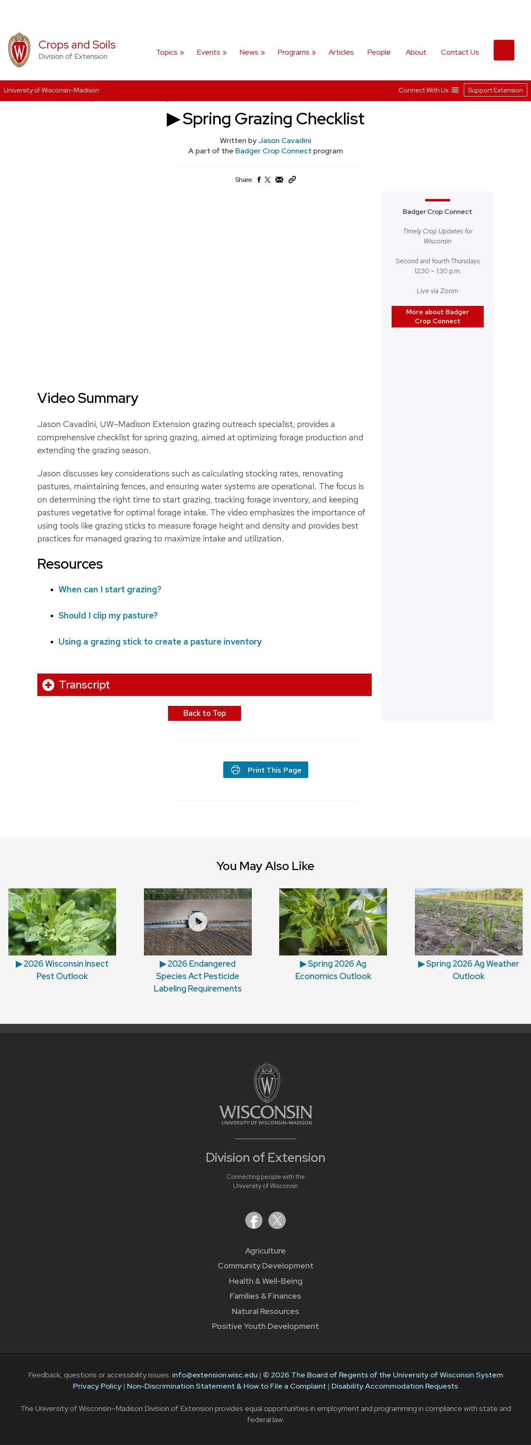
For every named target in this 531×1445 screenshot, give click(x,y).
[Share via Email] (279, 181)
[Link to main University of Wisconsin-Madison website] (265, 1122)
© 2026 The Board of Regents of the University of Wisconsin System (383, 1375)
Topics (167, 52)
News (248, 52)
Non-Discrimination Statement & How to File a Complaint (226, 1386)
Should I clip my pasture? (108, 615)
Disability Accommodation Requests (394, 1386)
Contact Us (460, 52)
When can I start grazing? (109, 589)
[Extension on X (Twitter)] (277, 1226)
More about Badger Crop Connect (437, 316)
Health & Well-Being (265, 1281)
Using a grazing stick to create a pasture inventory (160, 641)
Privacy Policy (97, 1386)
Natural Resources (265, 1311)
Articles (341, 52)
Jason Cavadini (284, 140)
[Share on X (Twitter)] (268, 183)
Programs (293, 52)
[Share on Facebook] (258, 181)
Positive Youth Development (265, 1326)
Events (208, 52)
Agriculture (265, 1251)
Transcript (84, 685)
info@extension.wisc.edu (215, 1375)
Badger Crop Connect (274, 150)
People (379, 52)
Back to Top (204, 713)
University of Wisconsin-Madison (51, 90)
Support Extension (495, 89)
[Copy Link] (292, 181)
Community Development (266, 1266)
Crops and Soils (77, 44)
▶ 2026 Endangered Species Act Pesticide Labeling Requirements (198, 976)
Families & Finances (265, 1296)
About (416, 52)
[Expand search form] (504, 50)
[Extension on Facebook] (254, 1226)
